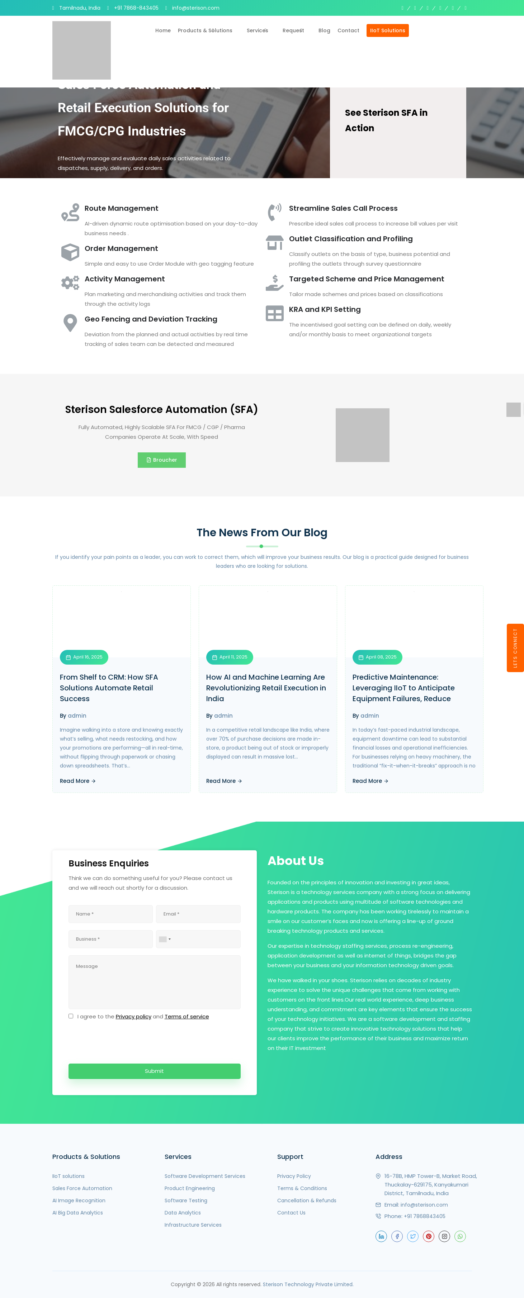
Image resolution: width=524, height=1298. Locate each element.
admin (77, 715)
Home (163, 30)
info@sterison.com (424, 1204)
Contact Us (291, 1212)
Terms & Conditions (302, 1188)
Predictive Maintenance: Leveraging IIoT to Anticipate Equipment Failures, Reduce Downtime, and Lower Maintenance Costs (404, 698)
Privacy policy (133, 1016)
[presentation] (123, 1041)
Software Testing (186, 1200)
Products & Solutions (205, 30)
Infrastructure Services (193, 1224)
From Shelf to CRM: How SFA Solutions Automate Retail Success (109, 688)
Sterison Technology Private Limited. (308, 1284)
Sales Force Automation (82, 1188)
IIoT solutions (68, 1176)
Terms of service (187, 1016)
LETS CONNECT (515, 648)
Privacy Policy (294, 1176)
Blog (324, 30)
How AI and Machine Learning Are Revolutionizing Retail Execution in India (266, 688)
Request (293, 30)
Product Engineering (190, 1188)
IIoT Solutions (387, 30)
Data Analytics (183, 1212)
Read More (78, 781)
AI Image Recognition (78, 1200)
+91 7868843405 (424, 1216)
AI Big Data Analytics (77, 1212)
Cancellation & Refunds (306, 1200)
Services (257, 30)
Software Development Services (205, 1176)
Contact (348, 30)
